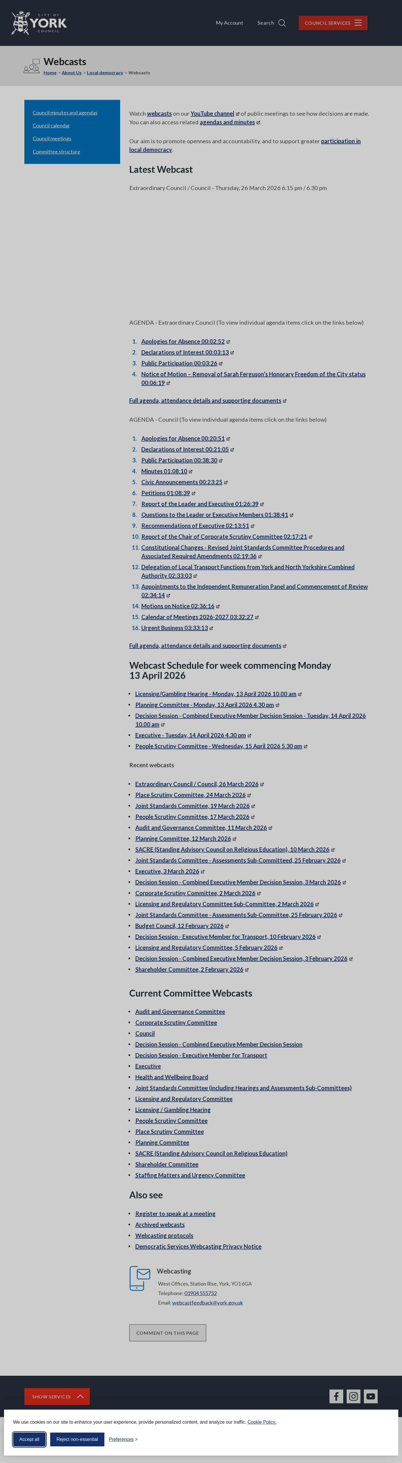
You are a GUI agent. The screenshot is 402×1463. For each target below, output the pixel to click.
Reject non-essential (77, 1439)
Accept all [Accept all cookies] (29, 1439)
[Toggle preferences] (123, 1439)
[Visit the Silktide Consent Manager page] (385, 1439)
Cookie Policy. (261, 1422)
